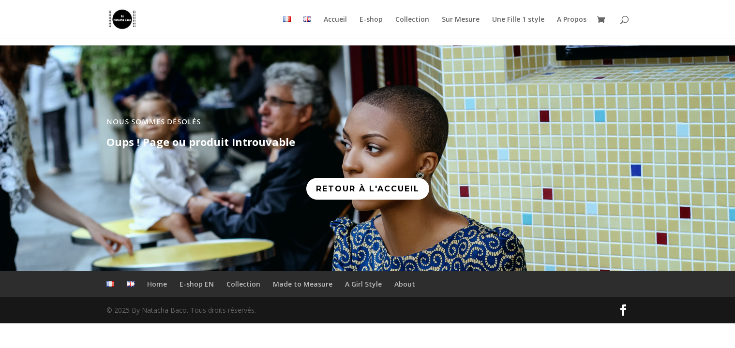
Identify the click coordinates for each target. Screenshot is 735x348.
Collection (412, 20)
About (404, 284)
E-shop (371, 20)
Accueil (335, 20)
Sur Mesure (461, 20)
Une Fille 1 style (518, 20)
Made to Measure (302, 284)
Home (157, 284)
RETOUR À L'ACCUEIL (368, 188)
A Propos (571, 20)
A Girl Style (363, 284)
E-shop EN (197, 284)
